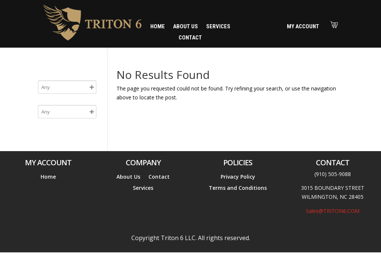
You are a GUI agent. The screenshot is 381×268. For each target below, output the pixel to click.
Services (218, 27)
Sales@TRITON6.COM (332, 210)
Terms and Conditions (238, 188)
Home (157, 27)
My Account (303, 26)
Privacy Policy (238, 177)
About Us (185, 27)
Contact (190, 38)
